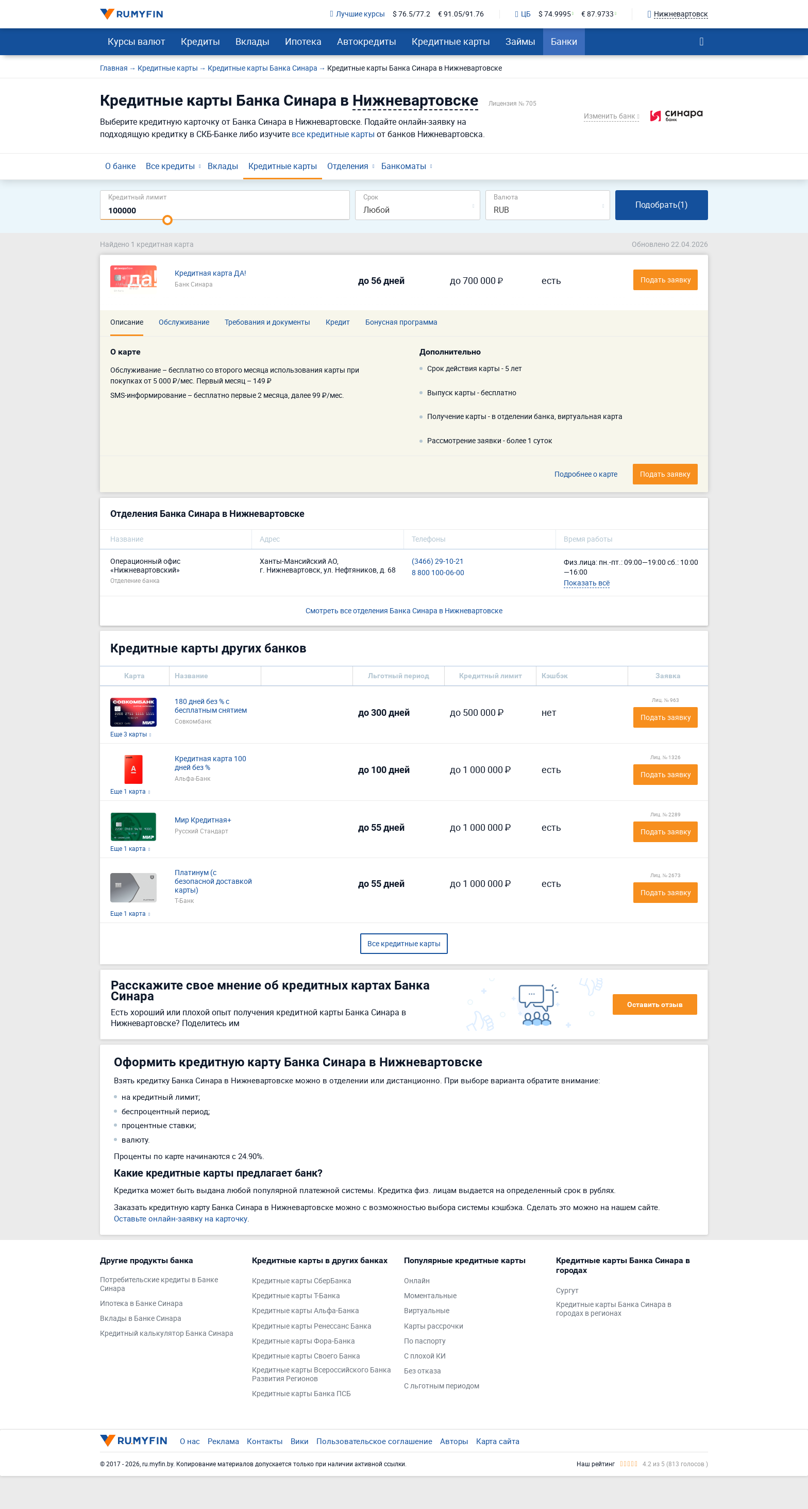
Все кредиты (170, 166)
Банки (564, 41)
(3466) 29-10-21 (438, 561)
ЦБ (523, 14)
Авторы (454, 1441)
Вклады (252, 41)
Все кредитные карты (404, 943)
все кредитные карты (333, 134)
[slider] (167, 220)
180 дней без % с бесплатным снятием (211, 706)
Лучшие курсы (357, 14)
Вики (300, 1441)
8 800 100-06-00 (438, 572)
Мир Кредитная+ (203, 820)
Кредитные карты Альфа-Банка (305, 1310)
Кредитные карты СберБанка (301, 1281)
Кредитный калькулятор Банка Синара (166, 1333)
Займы (520, 41)
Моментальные (430, 1296)
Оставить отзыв (655, 1004)
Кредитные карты (451, 41)
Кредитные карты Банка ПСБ (301, 1393)
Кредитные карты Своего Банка (306, 1356)
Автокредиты (366, 41)
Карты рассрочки (433, 1326)
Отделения (347, 166)
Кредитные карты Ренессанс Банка (312, 1326)
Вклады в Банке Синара (140, 1318)
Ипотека (303, 41)
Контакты (265, 1441)
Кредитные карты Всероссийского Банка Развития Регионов (321, 1374)
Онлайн (417, 1281)
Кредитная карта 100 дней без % (210, 763)
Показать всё (587, 583)
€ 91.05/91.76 (461, 14)
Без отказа (422, 1371)
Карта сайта (497, 1441)
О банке (120, 166)
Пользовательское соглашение (374, 1441)
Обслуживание (184, 322)
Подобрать (661, 204)
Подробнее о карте (585, 474)
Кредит (338, 322)
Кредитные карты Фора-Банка (303, 1341)
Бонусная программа (401, 322)
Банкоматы (403, 166)
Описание (126, 322)
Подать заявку (666, 717)
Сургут (567, 1290)
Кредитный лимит (137, 196)
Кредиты (200, 41)
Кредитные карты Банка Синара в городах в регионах (613, 1309)
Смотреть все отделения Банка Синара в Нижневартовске (404, 610)
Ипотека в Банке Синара (141, 1303)
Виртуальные (426, 1310)
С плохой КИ (425, 1356)
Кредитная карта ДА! (210, 273)
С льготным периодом (441, 1386)
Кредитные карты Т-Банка (296, 1296)
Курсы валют (136, 41)
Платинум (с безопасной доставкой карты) (213, 881)
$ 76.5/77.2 (411, 14)
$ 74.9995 (554, 14)
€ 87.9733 (597, 14)
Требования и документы (267, 322)
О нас (190, 1441)
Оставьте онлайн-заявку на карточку (180, 1218)
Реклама (223, 1441)
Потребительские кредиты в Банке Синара (159, 1284)
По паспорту (425, 1341)
